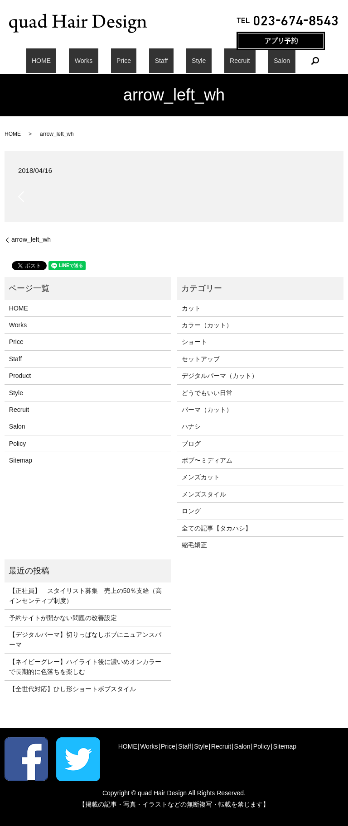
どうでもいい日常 (207, 392)
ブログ (191, 443)
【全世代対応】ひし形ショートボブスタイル (72, 688)
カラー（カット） (207, 325)
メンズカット (201, 477)
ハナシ (191, 426)
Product (20, 375)
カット (191, 308)
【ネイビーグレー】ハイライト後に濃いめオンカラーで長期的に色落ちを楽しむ (85, 666)
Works (106, 60)
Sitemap (20, 460)
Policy (17, 443)
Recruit (217, 60)
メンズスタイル (204, 494)
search (276, 60)
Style (187, 60)
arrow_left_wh (31, 239)
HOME (74, 60)
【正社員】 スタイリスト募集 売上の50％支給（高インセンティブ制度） (85, 595)
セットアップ (201, 359)
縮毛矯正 (194, 545)
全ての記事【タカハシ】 (216, 528)
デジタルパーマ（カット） (220, 375)
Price (135, 60)
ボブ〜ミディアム (207, 460)
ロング (191, 511)
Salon (248, 60)
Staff (161, 60)
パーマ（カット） (207, 409)
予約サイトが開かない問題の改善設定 (63, 617)
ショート (194, 341)
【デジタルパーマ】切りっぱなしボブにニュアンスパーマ (85, 639)
